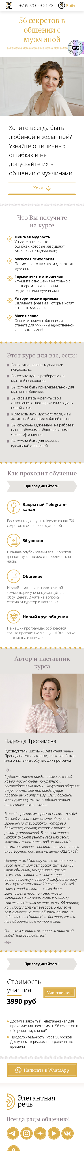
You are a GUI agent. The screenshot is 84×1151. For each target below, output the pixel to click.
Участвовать (59, 992)
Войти (72, 5)
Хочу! (42, 188)
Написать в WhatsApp (42, 1070)
